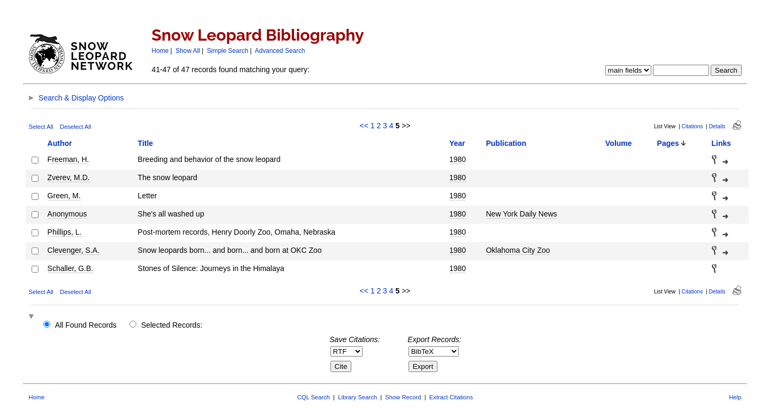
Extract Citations (451, 397)
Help (735, 397)
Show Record (403, 397)
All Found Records (86, 325)
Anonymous (67, 214)
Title (145, 143)
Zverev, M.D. (69, 177)
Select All (41, 126)
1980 (457, 159)
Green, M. (64, 195)
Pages (668, 143)
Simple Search (227, 51)
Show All (187, 51)
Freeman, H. (68, 159)
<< (363, 125)
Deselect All (75, 126)
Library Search (357, 397)
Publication (506, 143)
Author (60, 143)
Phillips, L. (65, 232)
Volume (618, 143)
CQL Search (313, 397)
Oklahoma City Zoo (518, 250)
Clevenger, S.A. (73, 250)
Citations (692, 126)
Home (160, 51)
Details (717, 126)
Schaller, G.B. (71, 268)
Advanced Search (280, 51)
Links (722, 143)
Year (457, 143)
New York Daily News (521, 214)
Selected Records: (171, 325)
